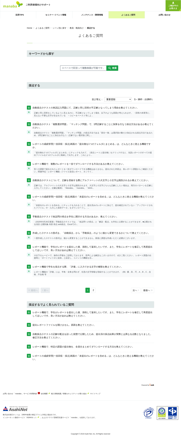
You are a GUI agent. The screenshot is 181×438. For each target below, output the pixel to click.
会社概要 (48, 394)
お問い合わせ (8, 394)
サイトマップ (103, 394)
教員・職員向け (77, 28)
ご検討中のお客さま (173, 7)
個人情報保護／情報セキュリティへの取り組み (75, 394)
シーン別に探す (59, 28)
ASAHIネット (32, 416)
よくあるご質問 (42, 28)
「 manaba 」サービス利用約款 (27, 394)
